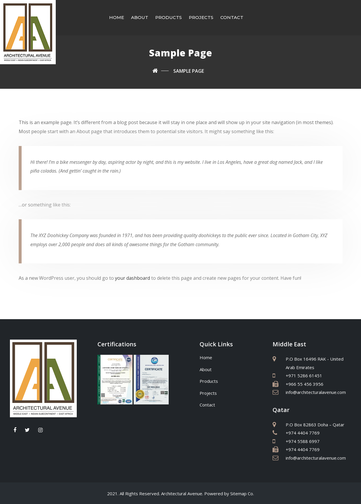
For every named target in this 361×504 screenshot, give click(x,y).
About (139, 17)
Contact (231, 17)
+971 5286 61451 (304, 375)
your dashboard (132, 277)
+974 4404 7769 (303, 432)
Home (116, 17)
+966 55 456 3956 (304, 383)
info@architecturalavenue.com (316, 391)
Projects (201, 17)
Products (168, 17)
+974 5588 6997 (303, 441)
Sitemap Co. (242, 493)
